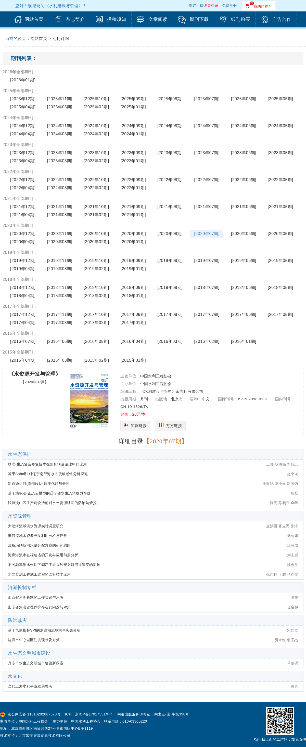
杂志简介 (75, 19)
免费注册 (229, 6)
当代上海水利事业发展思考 (30, 686)
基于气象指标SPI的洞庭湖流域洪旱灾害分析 (44, 630)
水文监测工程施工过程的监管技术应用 (39, 574)
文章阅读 (157, 19)
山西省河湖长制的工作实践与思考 (35, 597)
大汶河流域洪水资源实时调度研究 (35, 526)
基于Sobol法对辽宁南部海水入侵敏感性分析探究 (48, 474)
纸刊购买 (240, 19)
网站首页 (33, 19)
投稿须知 (116, 19)
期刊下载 (199, 19)
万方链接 (174, 425)
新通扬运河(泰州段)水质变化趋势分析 (39, 483)
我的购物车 (262, 6)
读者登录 (210, 6)
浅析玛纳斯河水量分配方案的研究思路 (39, 545)
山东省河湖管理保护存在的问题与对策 (39, 607)
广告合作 (281, 19)
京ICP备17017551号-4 (94, 714)
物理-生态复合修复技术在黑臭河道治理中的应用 (47, 464)
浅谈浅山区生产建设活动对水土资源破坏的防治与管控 (52, 503)
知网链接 (139, 425)
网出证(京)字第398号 (171, 714)
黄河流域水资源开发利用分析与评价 (37, 536)
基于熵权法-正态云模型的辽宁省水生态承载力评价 (49, 493)
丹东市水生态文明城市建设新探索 (35, 663)
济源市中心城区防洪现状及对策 (34, 640)
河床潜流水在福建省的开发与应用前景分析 (43, 555)
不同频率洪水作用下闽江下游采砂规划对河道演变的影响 (54, 565)
